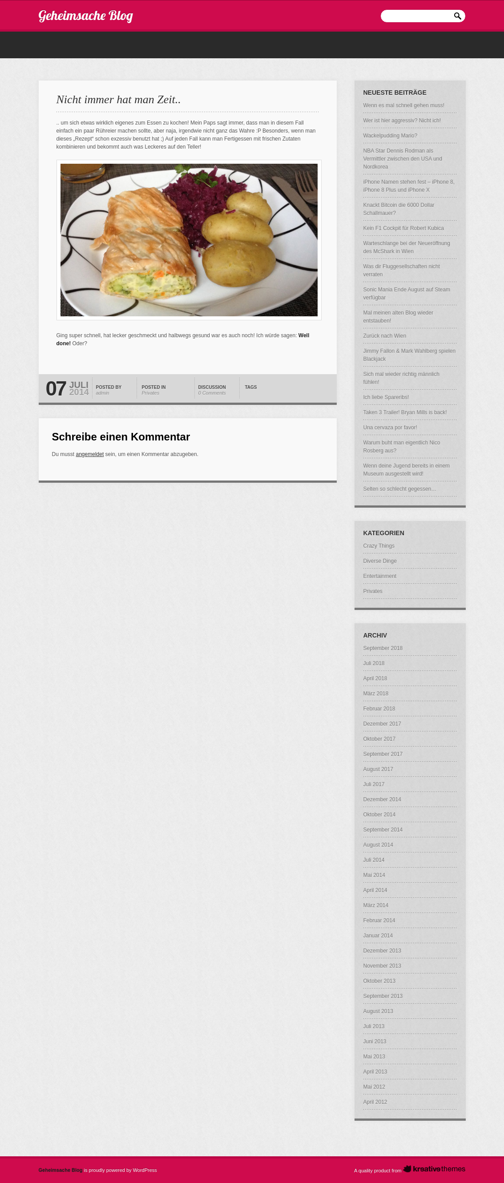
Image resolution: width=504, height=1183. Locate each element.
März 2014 (376, 905)
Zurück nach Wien (385, 336)
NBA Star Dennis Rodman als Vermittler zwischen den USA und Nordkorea (402, 159)
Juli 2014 (374, 860)
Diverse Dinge (380, 561)
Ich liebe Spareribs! (386, 397)
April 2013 (375, 1072)
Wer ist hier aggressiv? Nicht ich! (402, 120)
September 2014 (383, 830)
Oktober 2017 (379, 739)
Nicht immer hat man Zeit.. (118, 99)
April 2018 (375, 678)
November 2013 (382, 966)
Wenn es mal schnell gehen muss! (404, 105)
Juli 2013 (374, 1026)
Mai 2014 (374, 875)
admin (102, 393)
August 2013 (378, 1011)
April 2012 (375, 1102)
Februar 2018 (379, 709)
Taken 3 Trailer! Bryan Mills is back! (405, 412)
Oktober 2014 (379, 815)
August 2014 (378, 845)
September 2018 (383, 648)
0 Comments (212, 393)
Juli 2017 (374, 784)
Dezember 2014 (382, 799)
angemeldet (90, 454)
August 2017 (378, 769)
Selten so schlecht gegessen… (400, 489)
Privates (151, 393)
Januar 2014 (378, 936)
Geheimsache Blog (86, 15)
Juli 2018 (374, 663)
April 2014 (375, 890)
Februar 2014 (379, 920)
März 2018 (376, 693)
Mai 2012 (374, 1087)
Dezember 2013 (382, 951)
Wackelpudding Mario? (390, 136)
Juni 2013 (375, 1041)
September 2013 (383, 996)
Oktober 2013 (379, 981)
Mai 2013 (374, 1057)
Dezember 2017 (382, 724)
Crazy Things (379, 546)
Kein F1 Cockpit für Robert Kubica (403, 228)
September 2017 (383, 754)
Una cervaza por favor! (390, 427)
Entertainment (380, 576)
